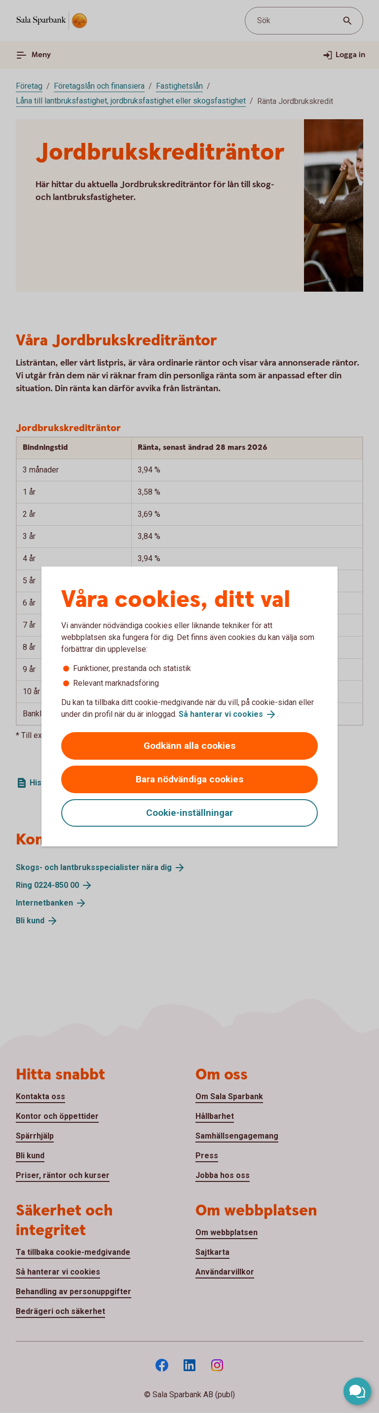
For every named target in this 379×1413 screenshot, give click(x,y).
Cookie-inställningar (189, 812)
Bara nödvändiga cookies (189, 779)
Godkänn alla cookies (189, 745)
